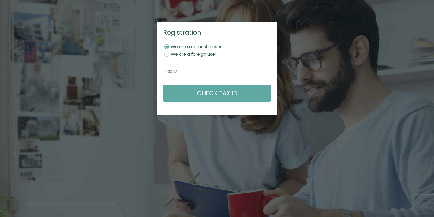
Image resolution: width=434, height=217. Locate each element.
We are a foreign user (193, 54)
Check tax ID (217, 93)
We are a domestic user (196, 47)
